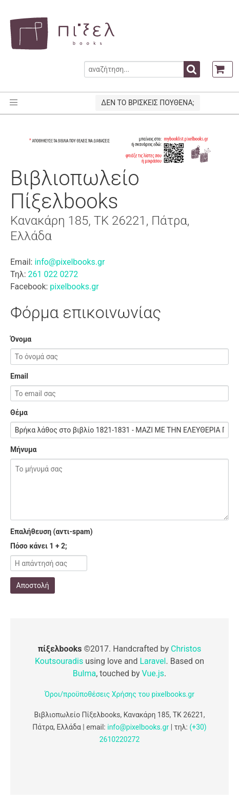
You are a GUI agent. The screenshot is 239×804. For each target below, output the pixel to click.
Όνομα (20, 339)
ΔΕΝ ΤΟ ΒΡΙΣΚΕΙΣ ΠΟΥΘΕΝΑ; (147, 103)
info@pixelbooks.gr (69, 262)
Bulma (84, 673)
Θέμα (19, 412)
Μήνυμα (23, 449)
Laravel (153, 661)
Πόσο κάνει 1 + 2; (38, 546)
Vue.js (153, 673)
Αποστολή (32, 585)
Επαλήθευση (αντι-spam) (51, 531)
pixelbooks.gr (74, 286)
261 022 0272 (53, 274)
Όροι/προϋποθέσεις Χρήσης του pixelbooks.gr (119, 694)
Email (19, 376)
